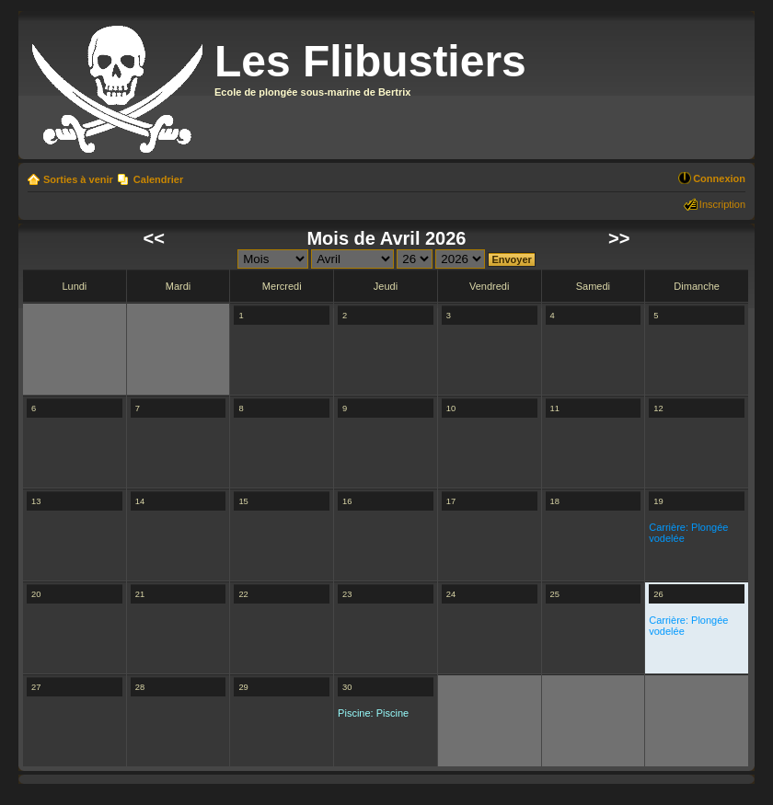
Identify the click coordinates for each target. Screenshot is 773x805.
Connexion (719, 178)
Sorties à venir (78, 179)
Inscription (722, 204)
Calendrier (158, 179)
